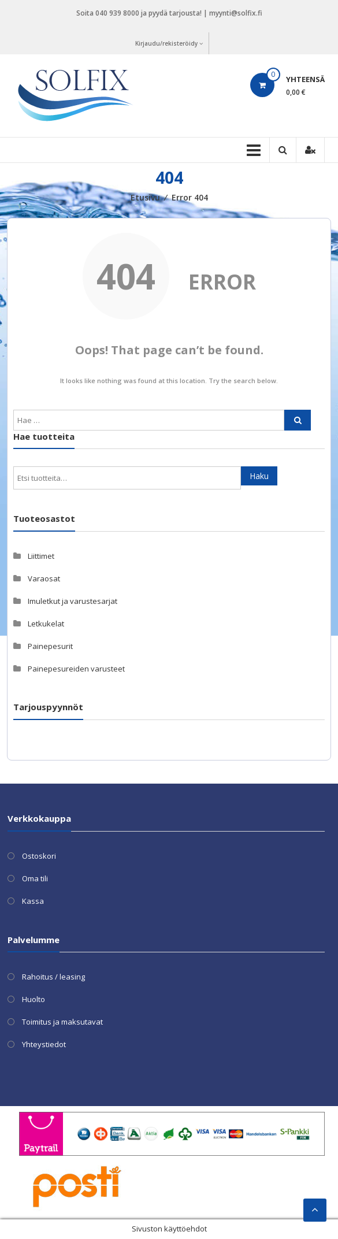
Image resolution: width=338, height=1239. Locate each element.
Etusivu (145, 197)
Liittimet (41, 556)
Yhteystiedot (44, 1044)
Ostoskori (39, 856)
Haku (259, 475)
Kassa (33, 901)
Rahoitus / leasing (53, 976)
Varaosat (44, 578)
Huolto (33, 999)
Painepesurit (50, 646)
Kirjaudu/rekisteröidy (169, 43)
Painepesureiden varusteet (76, 668)
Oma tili (35, 878)
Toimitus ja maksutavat (62, 1022)
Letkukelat (46, 623)
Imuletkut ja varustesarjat (72, 601)
